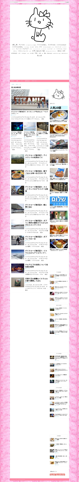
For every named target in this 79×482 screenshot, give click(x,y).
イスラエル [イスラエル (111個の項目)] (52, 44)
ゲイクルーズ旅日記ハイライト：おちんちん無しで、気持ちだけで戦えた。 (61, 332)
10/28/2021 (57, 440)
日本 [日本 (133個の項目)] (36, 53)
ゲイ (22, 80)
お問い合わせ (27, 80)
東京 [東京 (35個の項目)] (45, 53)
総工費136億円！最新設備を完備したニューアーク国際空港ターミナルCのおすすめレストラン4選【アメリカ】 (61, 358)
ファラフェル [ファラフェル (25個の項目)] (59, 48)
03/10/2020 (57, 289)
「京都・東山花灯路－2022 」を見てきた (61, 457)
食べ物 (12, 80)
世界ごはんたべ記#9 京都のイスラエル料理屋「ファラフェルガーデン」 (61, 275)
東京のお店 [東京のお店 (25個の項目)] (49, 53)
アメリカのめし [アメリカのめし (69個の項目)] (42, 44)
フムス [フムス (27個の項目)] (64, 48)
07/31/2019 (57, 334)
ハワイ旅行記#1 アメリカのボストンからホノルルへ (61, 364)
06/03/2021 (57, 464)
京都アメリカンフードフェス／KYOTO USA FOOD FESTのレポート (61, 370)
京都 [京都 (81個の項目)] (64, 50)
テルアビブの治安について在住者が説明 (36, 265)
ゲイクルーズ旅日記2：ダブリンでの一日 (36, 238)
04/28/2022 (57, 371)
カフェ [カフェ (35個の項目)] (36, 46)
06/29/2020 (57, 399)
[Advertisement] (39, 69)
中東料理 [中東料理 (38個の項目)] (59, 50)
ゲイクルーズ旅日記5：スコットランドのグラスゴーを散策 (36, 189)
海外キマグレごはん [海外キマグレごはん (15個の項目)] (57, 53)
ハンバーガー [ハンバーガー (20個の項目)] (50, 48)
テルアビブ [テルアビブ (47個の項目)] (26, 48)
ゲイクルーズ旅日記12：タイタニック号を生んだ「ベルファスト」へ (29, 112)
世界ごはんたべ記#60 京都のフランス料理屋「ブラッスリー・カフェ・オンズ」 (61, 462)
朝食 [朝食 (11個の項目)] (42, 53)
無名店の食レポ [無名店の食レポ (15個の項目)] (64, 53)
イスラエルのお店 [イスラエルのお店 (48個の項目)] (61, 44)
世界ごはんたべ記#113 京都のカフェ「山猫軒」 (61, 439)
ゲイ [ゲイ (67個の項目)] (40, 46)
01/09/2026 (57, 405)
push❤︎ (67, 2)
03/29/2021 (57, 327)
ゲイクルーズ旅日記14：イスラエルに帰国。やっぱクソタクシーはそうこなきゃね (61, 391)
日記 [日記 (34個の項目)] (40, 53)
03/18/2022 (57, 445)
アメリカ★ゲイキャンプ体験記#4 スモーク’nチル (61, 375)
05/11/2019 (28, 268)
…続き (42, 118)
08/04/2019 (57, 416)
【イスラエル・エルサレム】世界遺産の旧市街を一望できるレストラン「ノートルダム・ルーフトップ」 (61, 403)
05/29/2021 (57, 452)
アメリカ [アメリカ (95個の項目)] (22, 44)
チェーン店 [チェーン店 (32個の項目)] (19, 48)
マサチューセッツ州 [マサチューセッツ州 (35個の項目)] (23, 50)
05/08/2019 (28, 282)
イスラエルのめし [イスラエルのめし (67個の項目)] (17, 46)
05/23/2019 (28, 159)
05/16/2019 (28, 240)
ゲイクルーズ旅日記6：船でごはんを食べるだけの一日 (36, 172)
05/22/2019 (28, 175)
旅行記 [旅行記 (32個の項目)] (32, 53)
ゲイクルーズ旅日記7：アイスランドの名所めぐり (36, 156)
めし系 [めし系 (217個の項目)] (15, 44)
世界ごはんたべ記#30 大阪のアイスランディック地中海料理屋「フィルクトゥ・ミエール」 (61, 325)
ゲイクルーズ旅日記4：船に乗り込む (36, 206)
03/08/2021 (57, 294)
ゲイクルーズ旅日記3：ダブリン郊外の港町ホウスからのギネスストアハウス (36, 222)
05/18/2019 (28, 208)
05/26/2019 (27, 137)
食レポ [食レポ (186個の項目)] (39, 55)
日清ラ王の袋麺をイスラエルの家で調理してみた (36, 279)
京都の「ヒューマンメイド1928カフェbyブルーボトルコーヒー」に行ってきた (61, 450)
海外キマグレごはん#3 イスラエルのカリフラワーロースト (61, 287)
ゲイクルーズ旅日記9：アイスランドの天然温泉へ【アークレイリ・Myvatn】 (29, 134)
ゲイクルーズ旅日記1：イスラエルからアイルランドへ (36, 252)
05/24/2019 (39, 136)
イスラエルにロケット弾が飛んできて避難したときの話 (61, 409)
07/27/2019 (57, 393)
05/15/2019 (28, 254)
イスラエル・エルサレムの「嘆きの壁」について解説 (61, 397)
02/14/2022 (57, 383)
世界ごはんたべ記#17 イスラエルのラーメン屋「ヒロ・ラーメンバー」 (61, 293)
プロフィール (34, 80)
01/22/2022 (57, 283)
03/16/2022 (57, 458)
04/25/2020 (57, 315)
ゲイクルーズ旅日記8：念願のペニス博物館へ (42, 133)
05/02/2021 (57, 301)
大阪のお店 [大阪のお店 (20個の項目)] (24, 53)
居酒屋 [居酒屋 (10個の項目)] (28, 53)
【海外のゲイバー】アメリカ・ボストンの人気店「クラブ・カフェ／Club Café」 (61, 381)
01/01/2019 (57, 360)
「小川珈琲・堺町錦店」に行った (61, 444)
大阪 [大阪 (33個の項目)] (19, 53)
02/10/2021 (57, 278)
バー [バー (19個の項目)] (54, 48)
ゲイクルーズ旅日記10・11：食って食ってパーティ (16, 133)
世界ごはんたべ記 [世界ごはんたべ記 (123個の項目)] (38, 50)
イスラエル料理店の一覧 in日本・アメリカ (61, 282)
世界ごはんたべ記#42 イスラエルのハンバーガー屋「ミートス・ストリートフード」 (61, 298)
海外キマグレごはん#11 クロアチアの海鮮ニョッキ (61, 314)
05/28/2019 (14, 115)
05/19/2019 (28, 192)
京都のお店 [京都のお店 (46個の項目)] (14, 53)
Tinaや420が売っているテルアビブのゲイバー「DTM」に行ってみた (61, 415)
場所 (17, 80)
